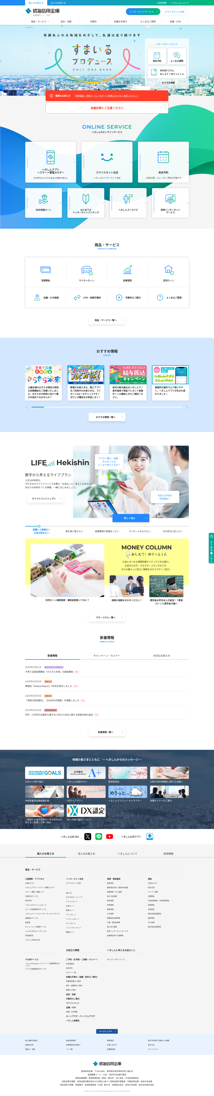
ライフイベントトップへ (44, 498)
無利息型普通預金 (154, 913)
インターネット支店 (74, 878)
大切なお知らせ (161, 655)
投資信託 (110, 883)
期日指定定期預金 (154, 927)
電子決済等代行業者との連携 (158, 1040)
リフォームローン (72, 919)
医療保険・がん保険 (114, 892)
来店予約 (157, 60)
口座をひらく (30, 883)
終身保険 (110, 900)
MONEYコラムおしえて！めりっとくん (172, 72)
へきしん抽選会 (72, 1020)
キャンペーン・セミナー (107, 655)
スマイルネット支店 (174, 11)
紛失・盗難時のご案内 (74, 985)
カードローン (71, 923)
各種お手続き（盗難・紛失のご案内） (82, 976)
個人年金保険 (112, 896)
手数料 (93, 21)
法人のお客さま (58, 2)
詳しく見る (129, 518)
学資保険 (110, 905)
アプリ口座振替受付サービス (35, 969)
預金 (150, 878)
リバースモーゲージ (73, 927)
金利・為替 (66, 21)
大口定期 (151, 922)
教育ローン (70, 910)
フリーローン (71, 914)
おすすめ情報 (168, 82)
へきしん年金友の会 (32, 940)
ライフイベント (72, 1003)
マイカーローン (72, 901)
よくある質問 (176, 60)
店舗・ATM (175, 21)
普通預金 (151, 905)
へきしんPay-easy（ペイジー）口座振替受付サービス (42, 964)
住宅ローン (70, 906)
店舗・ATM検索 (72, 1011)
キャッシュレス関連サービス (35, 927)
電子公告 (151, 1045)
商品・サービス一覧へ (106, 320)
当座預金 (151, 909)
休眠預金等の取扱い (73, 1045)
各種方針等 (29, 1045)
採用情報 (162, 2)
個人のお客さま (36, 2)
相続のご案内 (71, 990)
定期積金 (151, 896)
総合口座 (151, 887)
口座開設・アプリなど (34, 878)
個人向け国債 (112, 927)
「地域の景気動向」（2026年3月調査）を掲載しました (52, 700)
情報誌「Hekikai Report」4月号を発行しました (48, 686)
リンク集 (69, 1049)
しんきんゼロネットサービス (35, 931)
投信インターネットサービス (117, 931)
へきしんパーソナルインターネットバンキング (42, 913)
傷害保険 (110, 909)
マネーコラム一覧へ (105, 617)
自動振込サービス (31, 918)
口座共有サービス (31, 896)
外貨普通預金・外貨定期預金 (158, 900)
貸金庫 (27, 922)
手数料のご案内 (72, 998)
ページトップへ (105, 1031)
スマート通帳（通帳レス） (35, 892)
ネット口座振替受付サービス (35, 909)
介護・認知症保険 (113, 922)
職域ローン (70, 932)
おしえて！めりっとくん (116, 959)
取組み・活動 (30, 1049)
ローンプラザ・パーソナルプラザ (80, 1016)
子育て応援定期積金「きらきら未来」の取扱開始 (49, 671)
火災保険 (110, 913)
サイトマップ (153, 1049)
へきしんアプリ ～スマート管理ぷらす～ (40, 887)
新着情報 (52, 655)
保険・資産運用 (113, 878)
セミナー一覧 (71, 972)
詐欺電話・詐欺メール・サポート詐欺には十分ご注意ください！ (107, 95)
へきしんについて (180, 2)
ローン (69, 892)
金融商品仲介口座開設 (115, 935)
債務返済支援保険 (113, 918)
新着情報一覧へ (105, 732)
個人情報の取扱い (31, 1040)
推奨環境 (110, 1040)
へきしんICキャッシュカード (35, 905)
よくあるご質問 (148, 21)
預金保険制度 (71, 1040)
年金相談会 (29, 935)
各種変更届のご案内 (73, 981)
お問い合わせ (112, 1045)
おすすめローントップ (74, 897)
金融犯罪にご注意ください (107, 108)
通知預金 (151, 918)
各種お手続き (120, 21)
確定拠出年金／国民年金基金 (117, 887)
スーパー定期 (153, 892)
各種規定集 (111, 1049)
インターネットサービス (141, 11)
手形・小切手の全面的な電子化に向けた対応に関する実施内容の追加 (59, 714)
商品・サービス (38, 21)
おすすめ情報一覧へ (105, 417)
